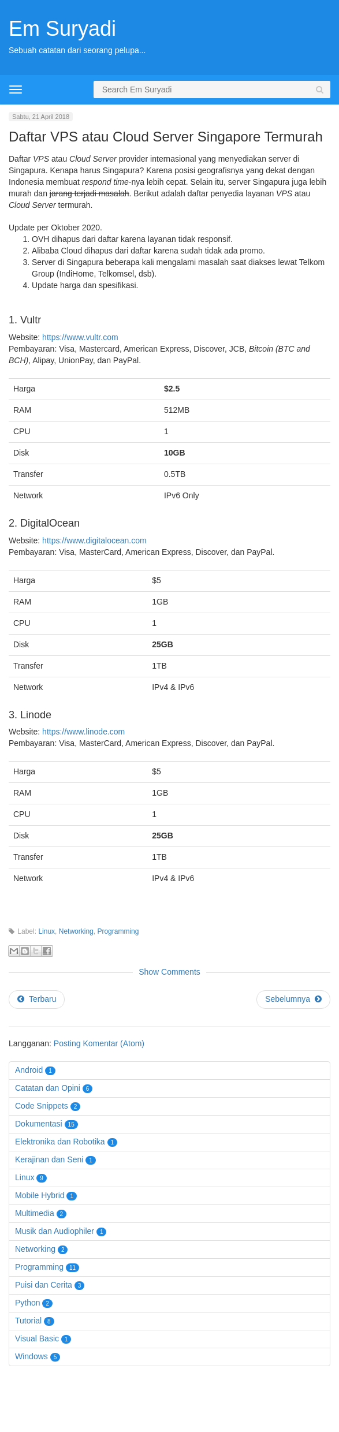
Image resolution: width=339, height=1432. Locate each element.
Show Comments (169, 971)
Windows (31, 1356)
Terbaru (36, 999)
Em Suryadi (62, 28)
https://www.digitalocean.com (94, 540)
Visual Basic (37, 1338)
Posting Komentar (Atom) (99, 1043)
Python (27, 1302)
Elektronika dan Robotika (60, 1141)
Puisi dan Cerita (43, 1284)
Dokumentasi (38, 1123)
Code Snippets (41, 1105)
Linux (46, 931)
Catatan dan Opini (47, 1087)
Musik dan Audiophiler (54, 1231)
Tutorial (28, 1320)
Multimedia (34, 1213)
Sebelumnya (293, 999)
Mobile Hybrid (40, 1195)
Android (29, 1070)
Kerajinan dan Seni (49, 1159)
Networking (76, 931)
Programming (118, 931)
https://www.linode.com (83, 731)
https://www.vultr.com (80, 337)
